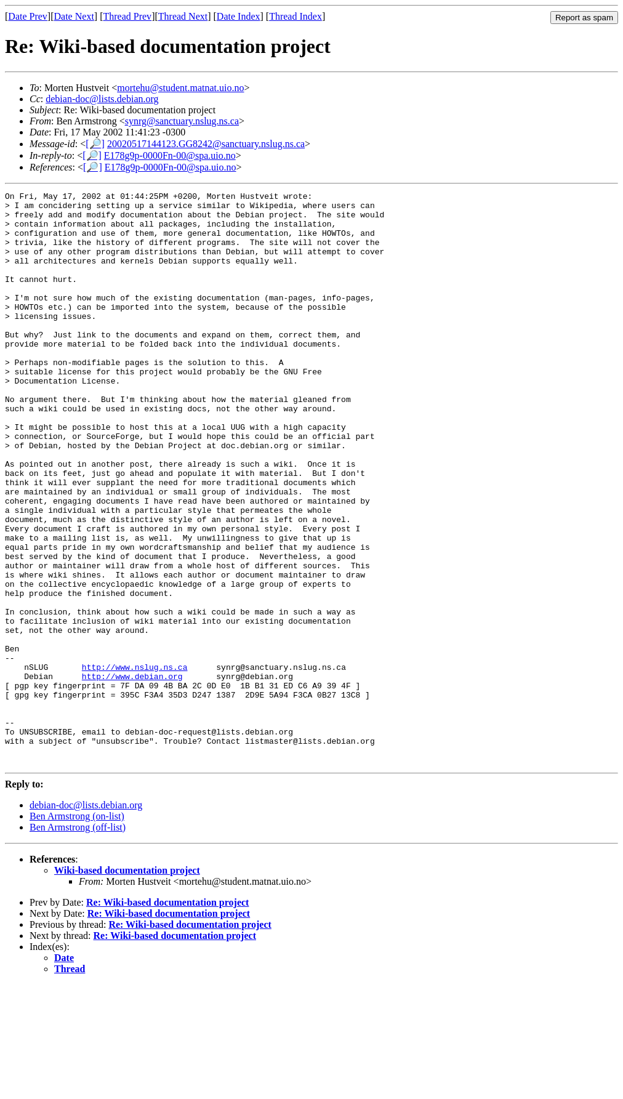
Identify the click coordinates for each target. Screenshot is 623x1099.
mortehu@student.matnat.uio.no (180, 88)
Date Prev (27, 16)
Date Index (238, 16)
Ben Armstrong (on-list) (77, 930)
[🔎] (95, 144)
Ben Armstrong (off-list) (78, 941)
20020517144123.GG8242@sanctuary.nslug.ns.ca (206, 144)
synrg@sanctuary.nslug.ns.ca (182, 121)
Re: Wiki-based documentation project (167, 1017)
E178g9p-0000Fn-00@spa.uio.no (170, 155)
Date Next (74, 16)
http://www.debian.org (132, 773)
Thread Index (295, 16)
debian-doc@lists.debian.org (102, 99)
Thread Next (182, 16)
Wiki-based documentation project (127, 985)
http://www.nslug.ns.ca (135, 762)
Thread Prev (127, 16)
